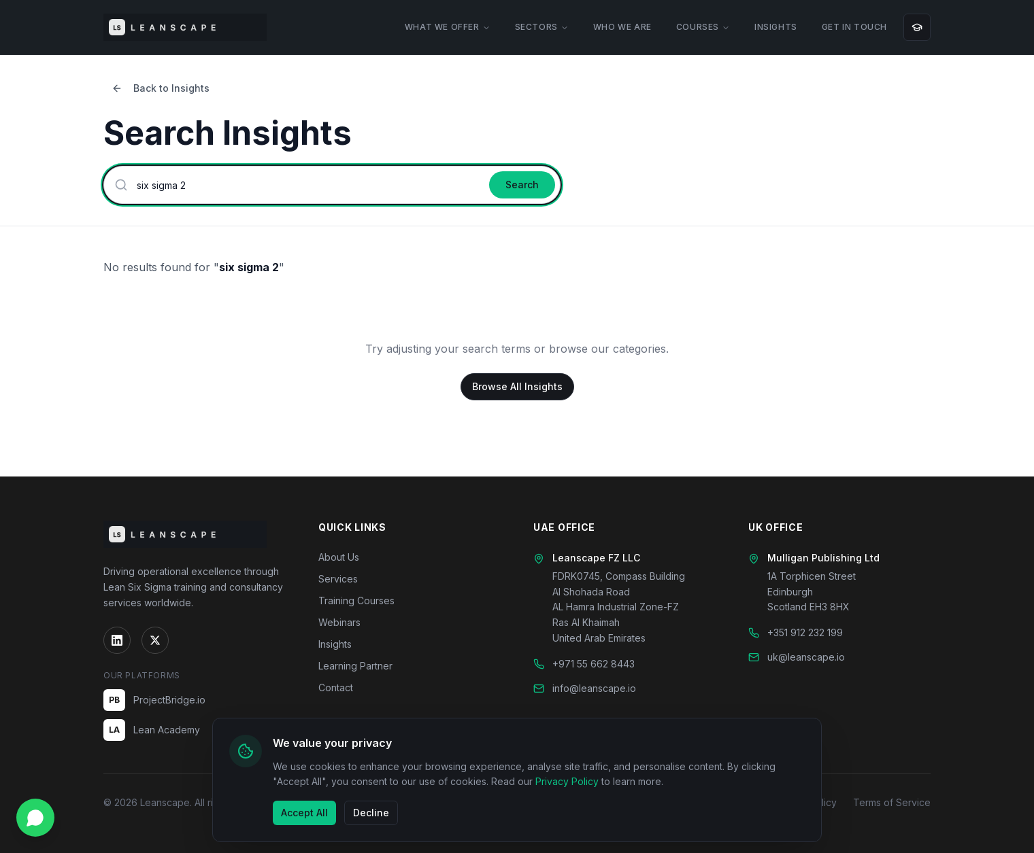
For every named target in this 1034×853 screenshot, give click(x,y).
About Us (338, 557)
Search (522, 184)
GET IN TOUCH (854, 27)
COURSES (703, 27)
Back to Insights (161, 88)
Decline (371, 812)
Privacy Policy (567, 781)
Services (338, 579)
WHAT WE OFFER (447, 27)
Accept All (304, 812)
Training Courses (356, 600)
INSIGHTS (775, 27)
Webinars (339, 622)
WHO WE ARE (622, 27)
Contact (335, 687)
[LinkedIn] (117, 640)
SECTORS (542, 27)
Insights (335, 644)
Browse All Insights (517, 386)
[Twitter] (155, 640)
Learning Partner (355, 666)
